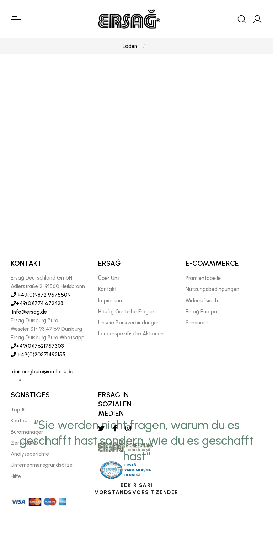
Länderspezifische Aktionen (131, 334)
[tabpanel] (136, 194)
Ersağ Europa (201, 311)
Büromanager (27, 432)
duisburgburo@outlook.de (42, 371)
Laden (130, 46)
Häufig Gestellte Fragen (126, 311)
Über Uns (109, 278)
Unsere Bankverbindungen (129, 322)
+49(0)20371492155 (38, 354)
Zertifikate (23, 443)
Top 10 (19, 409)
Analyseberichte (30, 454)
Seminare (197, 322)
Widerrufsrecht (203, 300)
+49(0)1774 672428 (37, 303)
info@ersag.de (29, 312)
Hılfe (16, 476)
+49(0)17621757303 (37, 346)
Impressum (111, 300)
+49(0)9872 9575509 (41, 295)
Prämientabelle (203, 278)
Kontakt (107, 289)
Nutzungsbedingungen (212, 289)
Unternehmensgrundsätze (42, 465)
